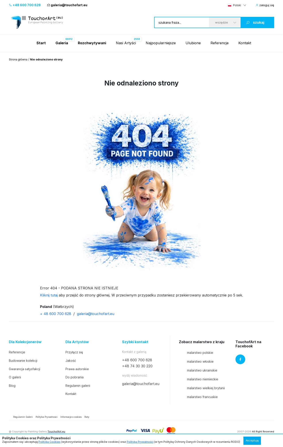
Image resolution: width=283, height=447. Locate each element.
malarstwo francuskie (198, 396)
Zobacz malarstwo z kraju (201, 342)
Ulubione (193, 43)
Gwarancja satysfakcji (24, 369)
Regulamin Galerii (23, 417)
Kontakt (244, 43)
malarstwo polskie (196, 352)
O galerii (15, 377)
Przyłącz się (74, 352)
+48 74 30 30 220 (137, 366)
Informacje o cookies (71, 417)
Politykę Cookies (49, 441)
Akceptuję (252, 440)
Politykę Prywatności (140, 441)
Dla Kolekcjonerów (25, 342)
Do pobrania (74, 377)
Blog (12, 385)
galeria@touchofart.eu (67, 5)
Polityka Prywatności (46, 417)
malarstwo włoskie (196, 361)
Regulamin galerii (77, 385)
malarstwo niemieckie (198, 379)
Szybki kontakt (135, 342)
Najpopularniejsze (161, 43)
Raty (86, 417)
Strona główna (18, 59)
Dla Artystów (77, 342)
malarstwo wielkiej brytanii (202, 387)
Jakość (70, 360)
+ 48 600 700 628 (55, 314)
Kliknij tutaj (49, 295)
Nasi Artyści (126, 43)
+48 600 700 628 (25, 5)
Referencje (219, 43)
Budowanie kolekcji (23, 360)
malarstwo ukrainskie (198, 370)
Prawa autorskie (77, 369)
